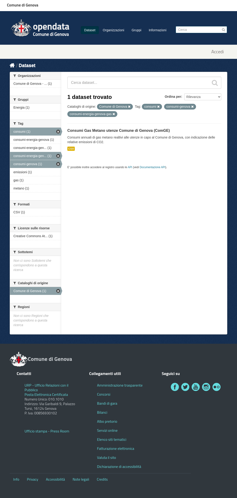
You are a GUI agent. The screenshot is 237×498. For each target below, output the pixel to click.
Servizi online (107, 430)
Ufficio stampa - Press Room (47, 431)
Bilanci (102, 412)
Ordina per (173, 96)
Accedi (217, 51)
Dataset (89, 30)
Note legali (81, 479)
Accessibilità (55, 479)
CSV (71, 148)
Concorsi (103, 394)
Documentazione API (152, 167)
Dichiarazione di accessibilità (119, 466)
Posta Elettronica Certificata (46, 394)
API (130, 167)
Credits (102, 479)
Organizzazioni (113, 30)
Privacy (32, 479)
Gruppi (136, 30)
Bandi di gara (107, 403)
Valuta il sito (106, 457)
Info (16, 479)
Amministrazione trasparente (120, 385)
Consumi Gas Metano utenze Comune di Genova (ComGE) (118, 130)
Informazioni (157, 30)
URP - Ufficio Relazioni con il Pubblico (47, 387)
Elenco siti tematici (111, 439)
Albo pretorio (107, 421)
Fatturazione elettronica (115, 448)
